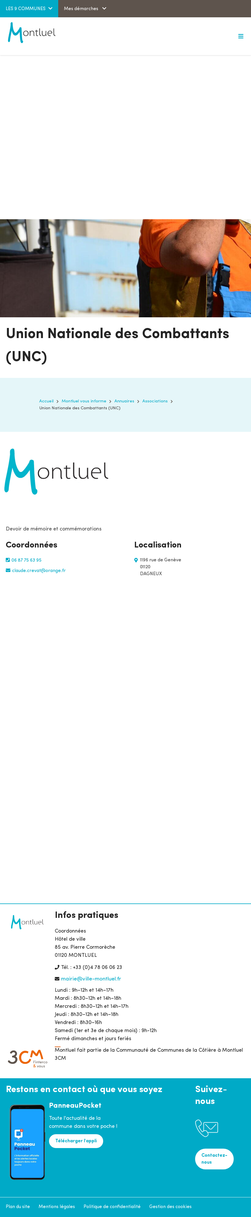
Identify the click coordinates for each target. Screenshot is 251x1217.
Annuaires (124, 401)
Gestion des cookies (170, 1207)
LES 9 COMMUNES (26, 9)
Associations (155, 401)
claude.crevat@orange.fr (39, 571)
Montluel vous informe (84, 401)
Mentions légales (57, 1207)
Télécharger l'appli (76, 1141)
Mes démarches (81, 9)
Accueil (46, 401)
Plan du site (18, 1207)
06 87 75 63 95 (26, 560)
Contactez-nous (214, 1159)
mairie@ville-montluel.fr (91, 979)
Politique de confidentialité (112, 1207)
